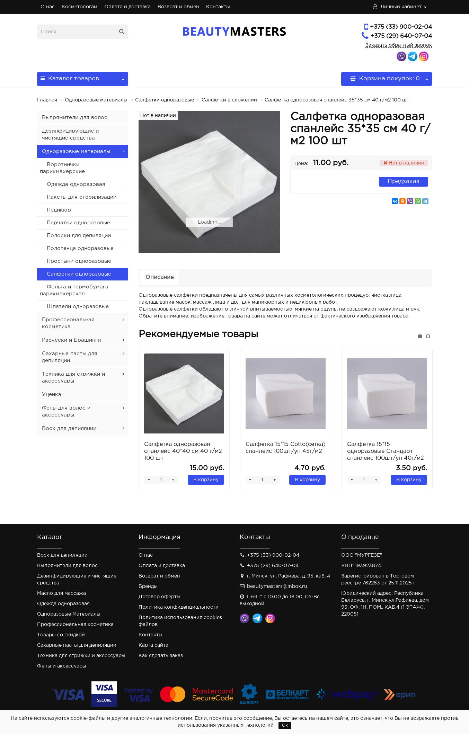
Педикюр (59, 210)
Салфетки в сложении (229, 100)
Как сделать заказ (161, 656)
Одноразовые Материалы (68, 614)
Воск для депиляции (69, 428)
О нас (48, 7)
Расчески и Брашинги (71, 340)
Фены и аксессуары (61, 666)
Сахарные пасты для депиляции (76, 645)
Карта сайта (153, 645)
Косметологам (79, 7)
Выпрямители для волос (74, 117)
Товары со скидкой (61, 635)
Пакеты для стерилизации (81, 197)
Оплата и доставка (127, 7)
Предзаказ (403, 181)
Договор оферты (159, 597)
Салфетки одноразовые (164, 100)
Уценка (51, 394)
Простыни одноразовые (79, 261)
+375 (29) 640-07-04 (401, 36)
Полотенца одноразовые (80, 248)
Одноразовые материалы (96, 100)
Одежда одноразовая (76, 184)
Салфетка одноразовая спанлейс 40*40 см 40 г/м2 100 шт (183, 451)
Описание (159, 277)
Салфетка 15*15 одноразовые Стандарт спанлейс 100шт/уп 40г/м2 (385, 451)
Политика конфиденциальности (179, 607)
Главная (47, 100)
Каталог (83, 76)
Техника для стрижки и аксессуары (81, 656)
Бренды (148, 586)
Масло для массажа (61, 593)
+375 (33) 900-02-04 (401, 27)
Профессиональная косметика (75, 625)
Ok (285, 725)
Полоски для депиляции (79, 235)
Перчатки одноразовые (78, 223)
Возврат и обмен (178, 7)
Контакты (218, 7)
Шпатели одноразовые (78, 306)
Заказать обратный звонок (398, 45)
